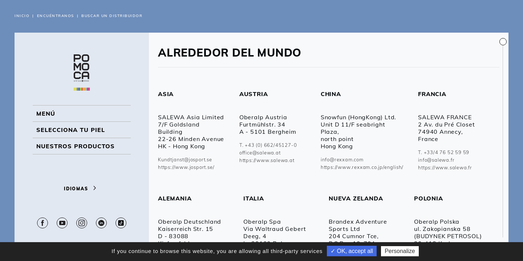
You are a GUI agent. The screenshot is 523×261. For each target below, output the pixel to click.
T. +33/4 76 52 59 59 (443, 152)
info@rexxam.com (342, 159)
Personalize (400, 251)
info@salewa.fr (436, 160)
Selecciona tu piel (70, 129)
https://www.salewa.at (267, 160)
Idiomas (82, 188)
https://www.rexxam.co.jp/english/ (362, 167)
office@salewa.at (260, 153)
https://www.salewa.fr (445, 167)
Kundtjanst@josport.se (185, 159)
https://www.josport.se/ (186, 167)
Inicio (22, 15)
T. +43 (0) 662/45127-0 (268, 145)
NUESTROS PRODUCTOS (75, 146)
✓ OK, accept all (352, 251)
